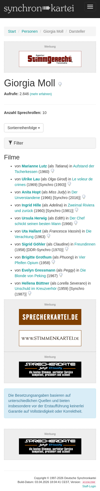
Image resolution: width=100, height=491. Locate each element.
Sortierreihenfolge (23, 128)
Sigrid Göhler (33, 244)
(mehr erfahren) (41, 94)
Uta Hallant (31, 231)
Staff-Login (89, 486)
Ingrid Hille (31, 205)
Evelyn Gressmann (38, 270)
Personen (30, 31)
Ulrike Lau (31, 179)
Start (12, 31)
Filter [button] (15, 143)
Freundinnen (84, 244)
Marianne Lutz (34, 166)
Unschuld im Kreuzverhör (36, 288)
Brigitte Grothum (36, 257)
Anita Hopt (31, 192)
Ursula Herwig (34, 218)
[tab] (50, 143)
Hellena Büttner (35, 283)
